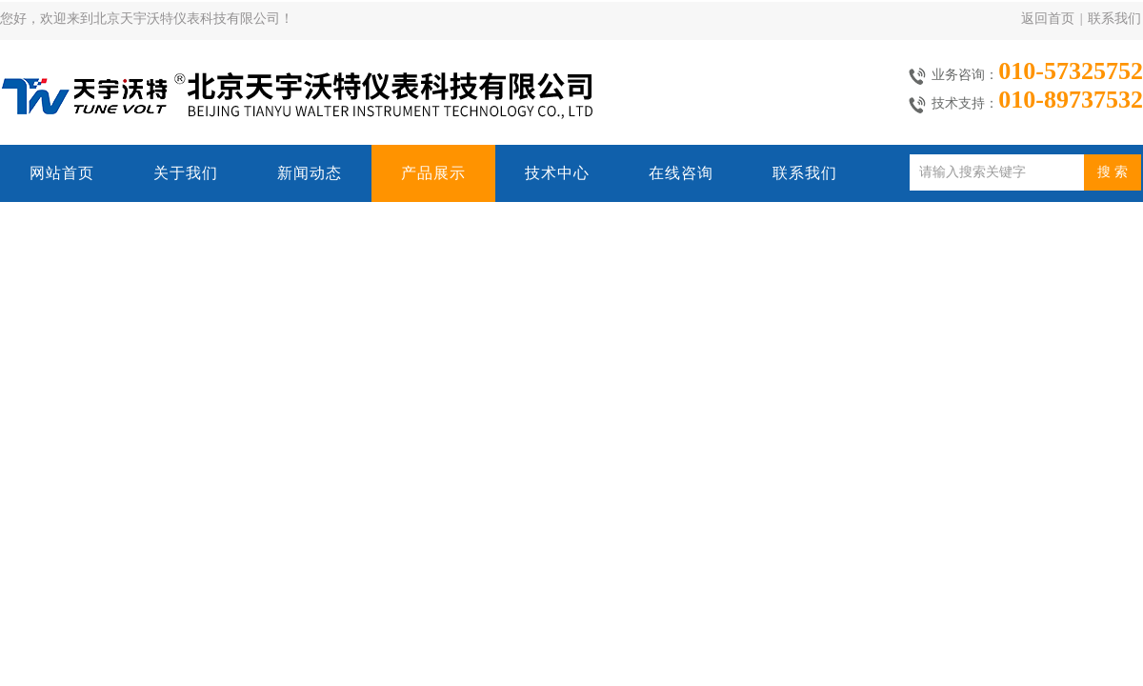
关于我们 (185, 173)
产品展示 (433, 173)
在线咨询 (681, 173)
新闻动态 (309, 173)
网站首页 (62, 173)
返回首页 (1047, 18)
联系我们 (1114, 18)
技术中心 (557, 173)
